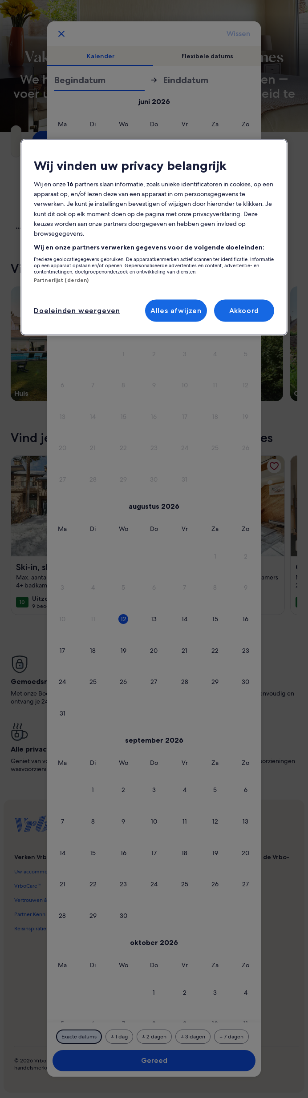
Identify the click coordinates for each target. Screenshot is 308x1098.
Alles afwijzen (176, 310)
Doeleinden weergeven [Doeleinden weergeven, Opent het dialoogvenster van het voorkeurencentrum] (77, 310)
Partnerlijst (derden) (61, 280)
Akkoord (244, 310)
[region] (154, 237)
